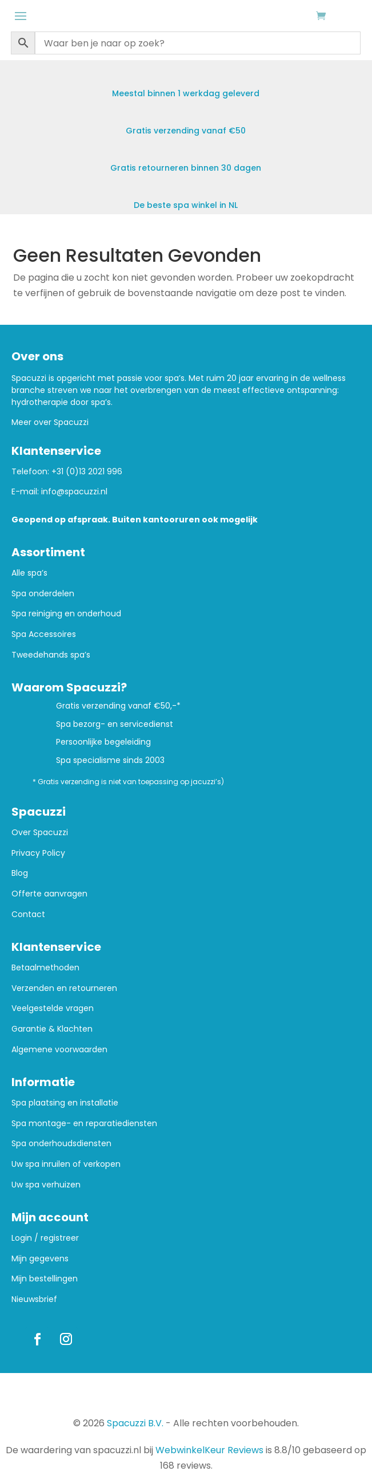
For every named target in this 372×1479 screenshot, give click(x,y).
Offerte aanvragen (49, 893)
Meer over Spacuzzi (50, 422)
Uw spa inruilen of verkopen (66, 1164)
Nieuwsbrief (34, 1299)
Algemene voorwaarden (59, 1049)
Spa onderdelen (42, 593)
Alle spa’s (29, 573)
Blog (19, 873)
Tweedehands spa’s (50, 655)
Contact (28, 914)
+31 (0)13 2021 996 (86, 471)
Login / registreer (45, 1238)
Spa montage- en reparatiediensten (84, 1123)
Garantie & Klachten (52, 1029)
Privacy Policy (38, 853)
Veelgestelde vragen (52, 1008)
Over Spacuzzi (39, 832)
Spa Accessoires (43, 634)
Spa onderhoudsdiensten (61, 1143)
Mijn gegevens (40, 1258)
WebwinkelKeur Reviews (209, 1450)
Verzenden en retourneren (64, 988)
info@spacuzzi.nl (74, 491)
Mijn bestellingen (44, 1278)
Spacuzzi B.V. (135, 1423)
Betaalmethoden (45, 967)
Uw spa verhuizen (46, 1184)
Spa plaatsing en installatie (64, 1103)
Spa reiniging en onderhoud (66, 613)
